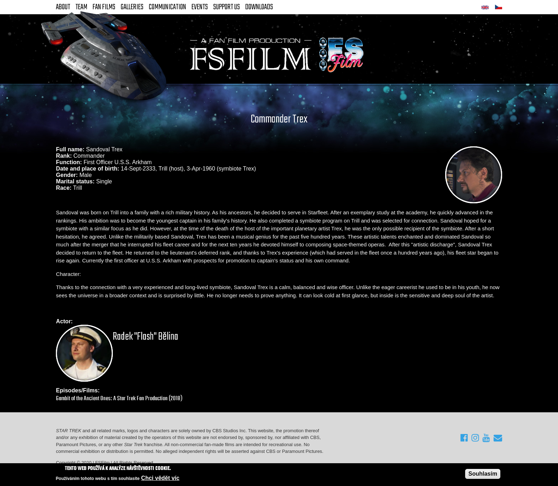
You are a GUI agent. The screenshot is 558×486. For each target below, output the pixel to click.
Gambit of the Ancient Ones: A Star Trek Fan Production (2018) (119, 398)
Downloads (259, 7)
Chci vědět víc (160, 478)
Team (81, 7)
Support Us (226, 7)
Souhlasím (482, 474)
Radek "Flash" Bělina (145, 336)
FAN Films (104, 7)
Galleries (132, 7)
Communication (167, 7)
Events (199, 7)
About (63, 7)
